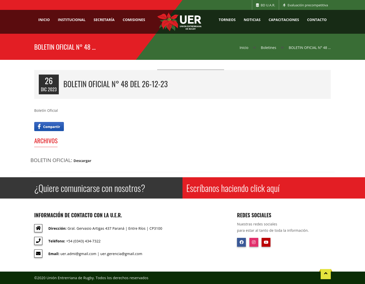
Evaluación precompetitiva (305, 5)
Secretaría (104, 19)
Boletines (268, 47)
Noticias (252, 19)
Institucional (71, 19)
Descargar (82, 160)
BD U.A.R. (265, 5)
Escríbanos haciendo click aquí (233, 187)
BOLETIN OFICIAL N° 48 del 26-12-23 (115, 84)
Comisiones (134, 19)
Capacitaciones (284, 19)
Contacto (317, 19)
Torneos (227, 19)
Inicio (44, 19)
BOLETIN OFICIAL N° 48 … (310, 47)
